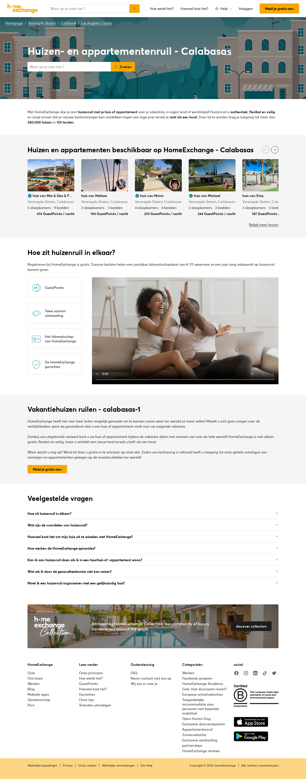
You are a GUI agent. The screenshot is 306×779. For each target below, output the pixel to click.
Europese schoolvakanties (202, 694)
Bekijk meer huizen (263, 224)
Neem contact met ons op (151, 678)
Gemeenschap (39, 699)
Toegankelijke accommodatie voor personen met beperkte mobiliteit (200, 706)
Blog (31, 689)
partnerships (192, 745)
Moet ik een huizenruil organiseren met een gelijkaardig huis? (153, 583)
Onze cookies (87, 765)
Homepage (14, 23)
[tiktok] (264, 673)
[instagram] (245, 673)
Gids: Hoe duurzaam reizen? (204, 689)
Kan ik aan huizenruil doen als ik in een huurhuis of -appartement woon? (153, 560)
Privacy (68, 765)
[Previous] (265, 149)
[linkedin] (255, 673)
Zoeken (123, 66)
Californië (68, 23)
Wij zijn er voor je (144, 683)
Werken (34, 683)
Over (31, 673)
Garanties (87, 694)
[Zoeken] (134, 8)
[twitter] (274, 673)
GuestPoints (88, 683)
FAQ (134, 673)
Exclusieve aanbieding (199, 740)
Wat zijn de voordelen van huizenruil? (153, 525)
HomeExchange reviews (201, 751)
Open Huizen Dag (196, 718)
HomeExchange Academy (202, 683)
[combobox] (89, 8)
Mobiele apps (38, 694)
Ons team (35, 678)
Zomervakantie (194, 734)
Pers (31, 705)
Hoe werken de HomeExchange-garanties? (153, 548)
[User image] (67, 184)
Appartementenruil (197, 729)
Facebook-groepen (197, 678)
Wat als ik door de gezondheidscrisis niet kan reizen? (153, 571)
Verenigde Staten (42, 23)
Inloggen (246, 8)
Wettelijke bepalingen (42, 765)
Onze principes (91, 673)
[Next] (274, 149)
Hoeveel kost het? (194, 8)
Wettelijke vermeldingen (118, 765)
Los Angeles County (96, 23)
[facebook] (236, 673)
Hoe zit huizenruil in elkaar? (153, 513)
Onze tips (86, 699)
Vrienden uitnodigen (95, 705)
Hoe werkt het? (162, 8)
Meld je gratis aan (279, 8)
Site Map (146, 765)
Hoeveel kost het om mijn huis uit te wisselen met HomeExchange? (153, 536)
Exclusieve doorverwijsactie (203, 724)
